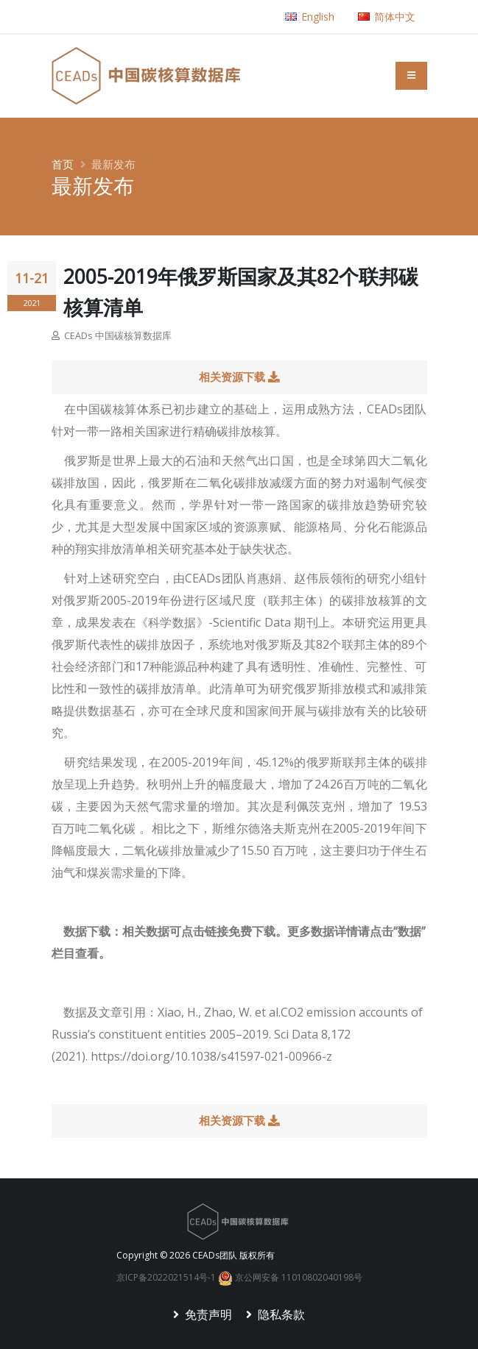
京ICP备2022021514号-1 (166, 1277)
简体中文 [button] (386, 17)
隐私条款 (280, 1314)
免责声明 (207, 1314)
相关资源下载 (239, 377)
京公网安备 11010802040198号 (290, 1277)
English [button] (309, 17)
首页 (63, 164)
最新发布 (113, 164)
